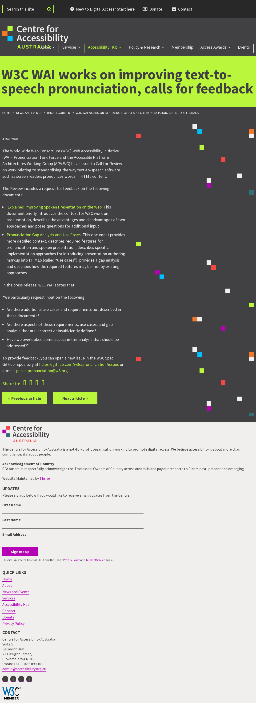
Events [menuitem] (244, 47)
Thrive (45, 478)
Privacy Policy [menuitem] (13, 623)
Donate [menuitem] (155, 9)
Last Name (11, 519)
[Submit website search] (48, 9)
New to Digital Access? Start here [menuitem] (105, 9)
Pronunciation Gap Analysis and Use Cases (44, 234)
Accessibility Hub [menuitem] (102, 47)
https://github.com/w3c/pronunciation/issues (79, 364)
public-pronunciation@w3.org (42, 370)
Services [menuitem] (69, 47)
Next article (73, 398)
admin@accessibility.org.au (24, 668)
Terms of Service (95, 560)
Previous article (26, 398)
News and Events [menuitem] (15, 591)
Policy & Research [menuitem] (144, 47)
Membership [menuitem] (182, 47)
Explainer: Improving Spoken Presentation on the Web (55, 207)
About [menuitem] (45, 47)
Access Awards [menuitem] (213, 47)
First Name (11, 504)
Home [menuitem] (7, 579)
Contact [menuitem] (185, 9)
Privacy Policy (71, 560)
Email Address (14, 534)
